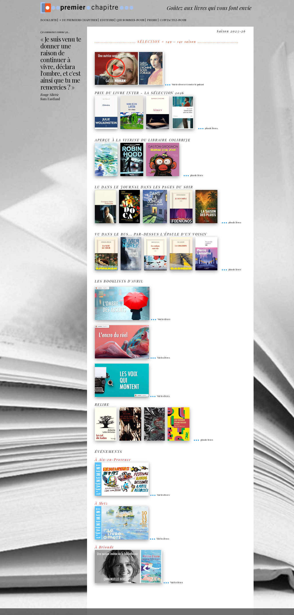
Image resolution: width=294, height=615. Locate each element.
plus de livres (207, 128)
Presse (152, 20)
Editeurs (107, 20)
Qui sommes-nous (130, 20)
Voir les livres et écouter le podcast (184, 84)
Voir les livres (160, 319)
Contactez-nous (173, 20)
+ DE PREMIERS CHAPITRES (78, 20)
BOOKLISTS (48, 20)
